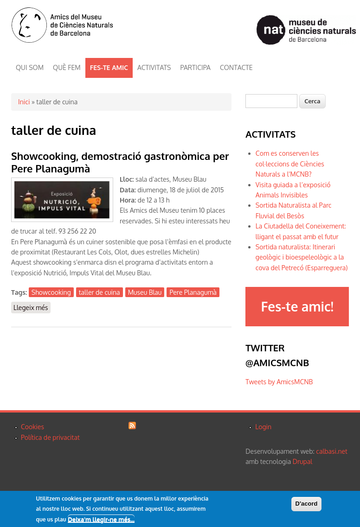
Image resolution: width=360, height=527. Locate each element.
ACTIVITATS (154, 67)
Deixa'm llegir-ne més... (101, 519)
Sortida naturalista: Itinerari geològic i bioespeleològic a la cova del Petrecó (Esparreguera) (302, 257)
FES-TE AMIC (109, 67)
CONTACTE (236, 67)
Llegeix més (32, 308)
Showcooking (51, 292)
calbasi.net (331, 451)
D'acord (307, 504)
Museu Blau (145, 292)
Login (263, 427)
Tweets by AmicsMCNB (279, 382)
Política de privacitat (50, 437)
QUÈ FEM (67, 67)
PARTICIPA (195, 67)
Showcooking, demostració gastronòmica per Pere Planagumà (120, 162)
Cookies (32, 427)
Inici (24, 102)
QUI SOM (30, 67)
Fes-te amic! (297, 306)
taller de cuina (99, 292)
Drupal (302, 461)
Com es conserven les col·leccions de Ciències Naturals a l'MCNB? (290, 163)
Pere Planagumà (193, 292)
